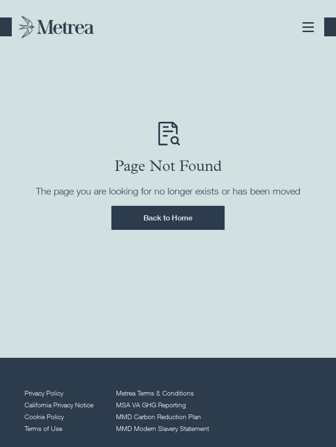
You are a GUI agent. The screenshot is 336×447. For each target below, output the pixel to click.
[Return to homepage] (56, 27)
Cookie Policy (44, 417)
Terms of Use (43, 428)
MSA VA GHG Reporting (151, 405)
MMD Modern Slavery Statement (162, 428)
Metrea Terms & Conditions (155, 393)
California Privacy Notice (59, 405)
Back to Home (168, 217)
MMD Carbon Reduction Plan (158, 417)
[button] (308, 27)
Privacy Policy (44, 393)
